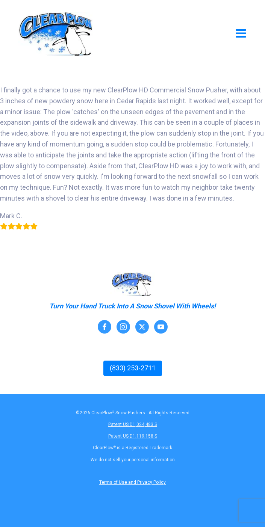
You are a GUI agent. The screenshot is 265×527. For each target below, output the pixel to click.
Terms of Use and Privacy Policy (132, 482)
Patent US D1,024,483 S (132, 424)
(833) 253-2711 (133, 368)
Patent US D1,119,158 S (132, 436)
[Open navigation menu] (241, 34)
